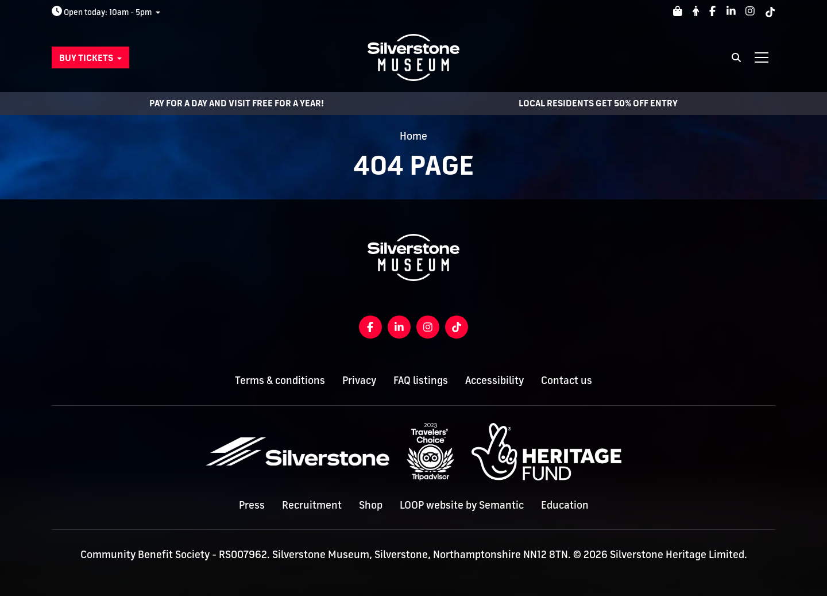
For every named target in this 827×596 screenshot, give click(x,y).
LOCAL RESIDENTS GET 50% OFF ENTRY (598, 103)
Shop (370, 504)
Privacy (359, 380)
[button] (90, 57)
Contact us (566, 380)
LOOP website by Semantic (462, 504)
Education (565, 504)
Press (252, 504)
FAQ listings (420, 380)
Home (413, 135)
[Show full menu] (761, 57)
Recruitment (312, 504)
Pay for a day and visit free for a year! (236, 103)
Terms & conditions (280, 380)
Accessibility (494, 380)
